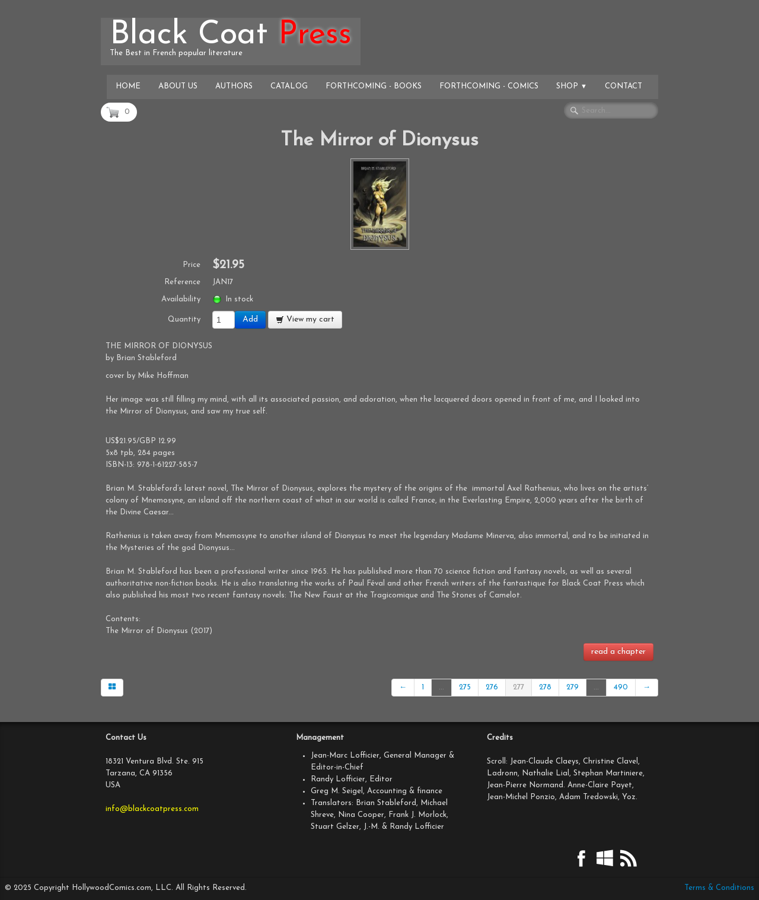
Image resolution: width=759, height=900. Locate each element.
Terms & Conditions (719, 888)
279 (572, 687)
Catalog (289, 86)
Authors (234, 86)
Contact (623, 86)
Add (250, 319)
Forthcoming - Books (374, 86)
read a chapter (618, 651)
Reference (182, 282)
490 (621, 687)
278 (545, 687)
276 (492, 687)
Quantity (184, 319)
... (441, 687)
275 (465, 687)
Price (191, 265)
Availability (180, 299)
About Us (177, 86)
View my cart (305, 319)
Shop (571, 86)
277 (518, 687)
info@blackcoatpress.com (152, 809)
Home (128, 86)
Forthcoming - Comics (488, 86)
